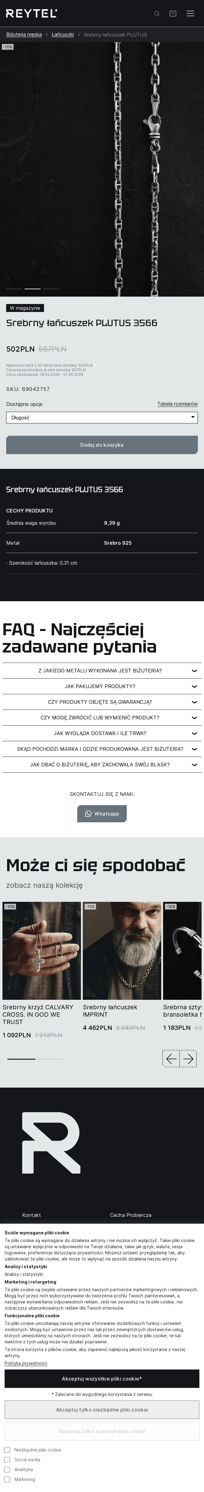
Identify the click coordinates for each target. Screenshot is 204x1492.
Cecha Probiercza (131, 1215)
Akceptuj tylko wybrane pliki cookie (102, 1431)
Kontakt (31, 1215)
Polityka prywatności (26, 1363)
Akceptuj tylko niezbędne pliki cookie (102, 1410)
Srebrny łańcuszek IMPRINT (110, 1010)
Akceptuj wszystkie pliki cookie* (102, 1379)
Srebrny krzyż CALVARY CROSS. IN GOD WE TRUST (37, 1014)
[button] (171, 1059)
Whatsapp (102, 813)
